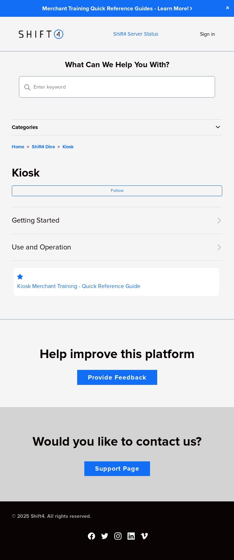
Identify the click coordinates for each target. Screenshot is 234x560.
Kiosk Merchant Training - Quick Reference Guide (78, 286)
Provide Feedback (117, 377)
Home (18, 147)
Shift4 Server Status (135, 34)
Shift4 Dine (43, 147)
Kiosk (68, 147)
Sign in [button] (207, 34)
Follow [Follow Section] (117, 190)
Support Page (117, 468)
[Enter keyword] (117, 87)
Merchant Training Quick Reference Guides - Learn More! (117, 8)
